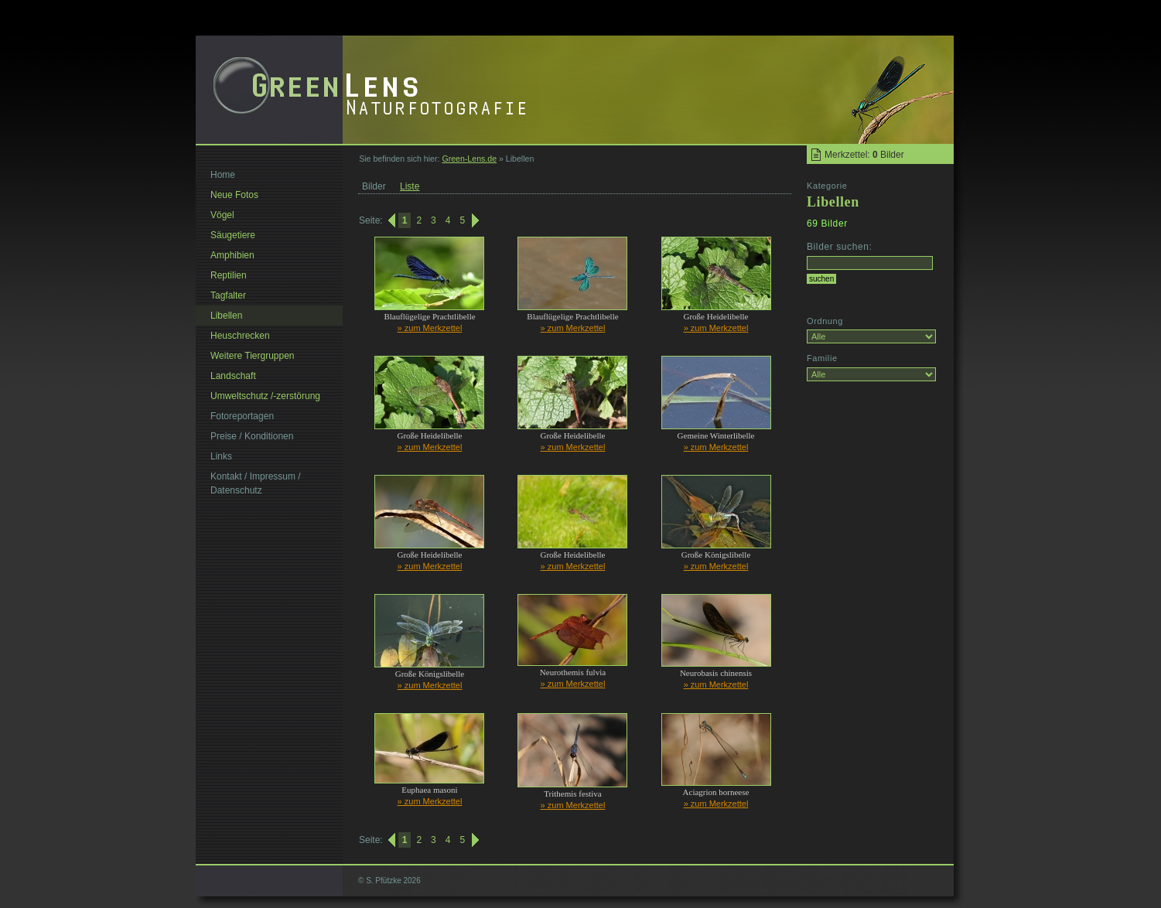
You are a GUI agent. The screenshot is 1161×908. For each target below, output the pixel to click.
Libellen (226, 315)
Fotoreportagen (242, 416)
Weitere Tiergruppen (252, 355)
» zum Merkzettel (430, 328)
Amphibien (232, 255)
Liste (409, 186)
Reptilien (228, 275)
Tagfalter (228, 295)
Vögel (222, 215)
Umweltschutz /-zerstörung (265, 396)
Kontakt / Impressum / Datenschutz (255, 483)
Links (221, 456)
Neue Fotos (234, 194)
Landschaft (233, 375)
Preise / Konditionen (251, 436)
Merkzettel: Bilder (864, 154)
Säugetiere (232, 235)
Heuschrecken (240, 335)
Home (222, 174)
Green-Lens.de (469, 158)
